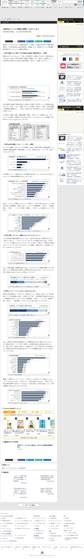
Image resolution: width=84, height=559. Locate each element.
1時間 (61, 21)
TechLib (52, 540)
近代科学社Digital (40, 538)
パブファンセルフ (70, 528)
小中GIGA (13, 7)
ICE (65, 516)
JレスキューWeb (54, 526)
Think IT (4, 518)
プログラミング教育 (39, 7)
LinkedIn (48, 41)
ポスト (10, 41)
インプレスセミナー (21, 526)
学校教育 (9, 412)
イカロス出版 (52, 516)
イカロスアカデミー (55, 528)
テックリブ (51, 538)
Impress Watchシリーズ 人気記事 (71, 107)
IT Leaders (4, 526)
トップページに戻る (29, 505)
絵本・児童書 (35, 412)
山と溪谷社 (36, 528)
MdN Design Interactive (56, 535)
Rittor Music (37, 516)
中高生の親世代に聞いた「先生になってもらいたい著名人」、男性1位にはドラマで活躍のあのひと (20, 492)
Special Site (65, 46)
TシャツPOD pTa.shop (71, 532)
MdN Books (53, 533)
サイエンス (48, 412)
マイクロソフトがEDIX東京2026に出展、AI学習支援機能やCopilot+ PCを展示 (74, 89)
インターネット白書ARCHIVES (9, 541)
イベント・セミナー (58, 7)
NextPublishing (20, 538)
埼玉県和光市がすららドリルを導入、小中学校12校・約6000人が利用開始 (74, 181)
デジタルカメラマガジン (7, 535)
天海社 (67, 518)
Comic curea (68, 520)
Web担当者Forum (6, 520)
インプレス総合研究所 (7, 523)
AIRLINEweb (53, 518)
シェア (22, 41)
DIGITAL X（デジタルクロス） (24, 528)
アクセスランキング (67, 19)
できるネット (5, 538)
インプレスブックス (21, 535)
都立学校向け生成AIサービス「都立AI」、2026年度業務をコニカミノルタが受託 (74, 83)
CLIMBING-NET (39, 533)
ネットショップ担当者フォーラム (24, 520)
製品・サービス (69, 7)
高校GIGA (20, 7)
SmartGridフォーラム (22, 518)
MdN (50, 531)
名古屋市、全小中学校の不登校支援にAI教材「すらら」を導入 (74, 150)
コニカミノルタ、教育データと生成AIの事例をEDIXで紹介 (74, 101)
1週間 (74, 21)
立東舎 (37, 526)
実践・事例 (48, 7)
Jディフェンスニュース (56, 520)
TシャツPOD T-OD (40, 523)
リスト (15, 41)
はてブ (31, 41)
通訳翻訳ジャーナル (55, 523)
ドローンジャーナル (6, 528)
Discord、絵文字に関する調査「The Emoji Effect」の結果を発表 (46, 490)
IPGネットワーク (68, 530)
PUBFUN (66, 526)
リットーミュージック (41, 518)
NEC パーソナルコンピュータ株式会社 (14, 468)
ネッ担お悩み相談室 (6, 531)
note (40, 41)
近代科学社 (36, 535)
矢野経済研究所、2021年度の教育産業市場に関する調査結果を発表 (47, 477)
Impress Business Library (22, 523)
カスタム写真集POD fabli (72, 535)
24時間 (67, 21)
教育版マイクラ (28, 7)
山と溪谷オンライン (40, 530)
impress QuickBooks (70, 523)
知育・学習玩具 (22, 412)
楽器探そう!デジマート (41, 520)
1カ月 (80, 21)
